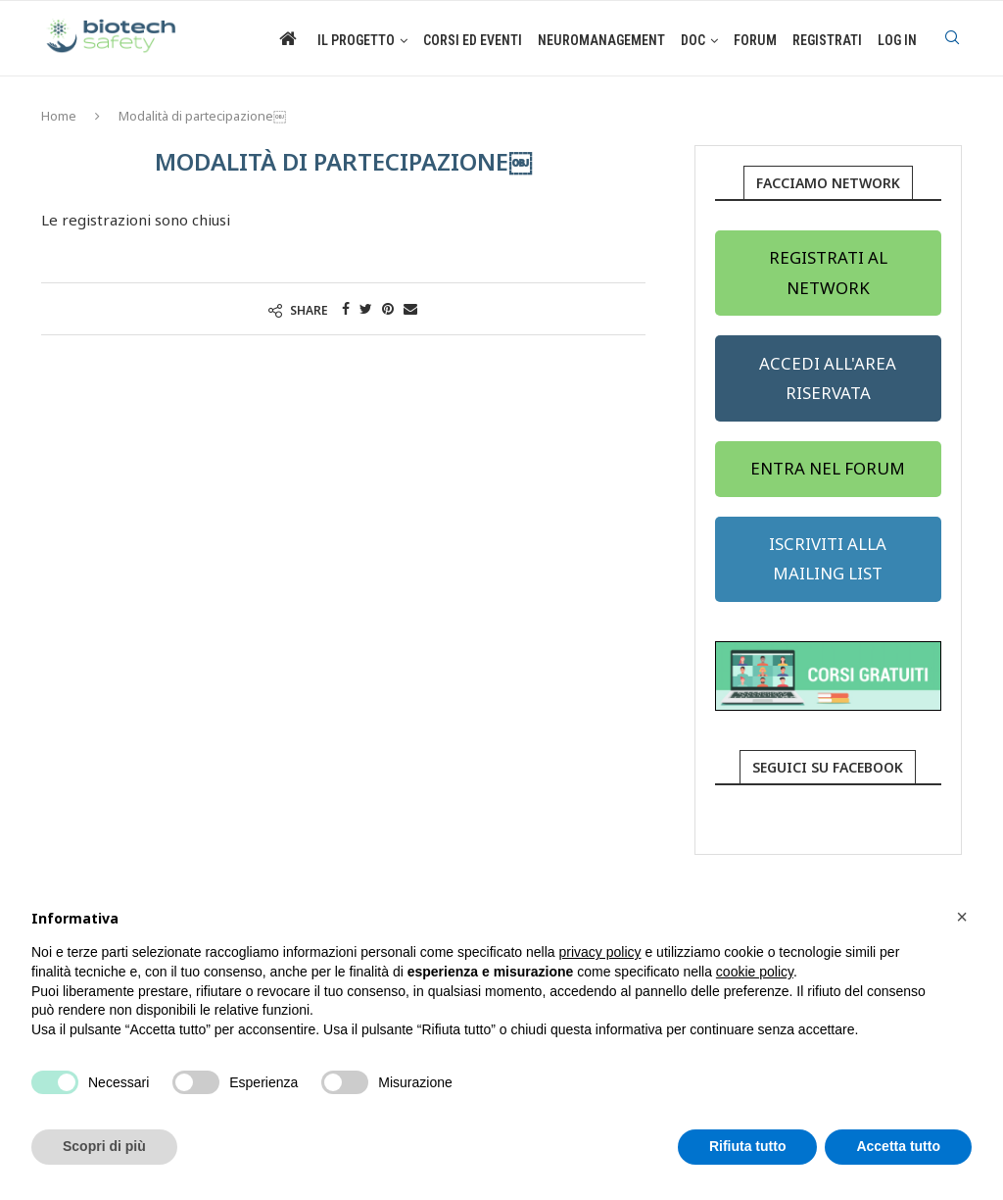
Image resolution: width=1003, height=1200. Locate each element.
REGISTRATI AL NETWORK (828, 272)
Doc (693, 40)
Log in (897, 40)
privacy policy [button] (600, 952)
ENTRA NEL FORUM (827, 468)
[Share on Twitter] (365, 308)
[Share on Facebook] (346, 308)
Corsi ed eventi (472, 40)
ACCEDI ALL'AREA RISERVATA (827, 378)
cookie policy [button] (754, 971)
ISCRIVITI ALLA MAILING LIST (827, 558)
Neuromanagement (601, 40)
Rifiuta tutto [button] (748, 1146)
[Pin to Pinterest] (388, 308)
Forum (755, 40)
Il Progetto (356, 40)
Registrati (827, 40)
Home (58, 116)
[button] (962, 916)
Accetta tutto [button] (898, 1146)
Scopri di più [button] (104, 1146)
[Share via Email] (410, 308)
